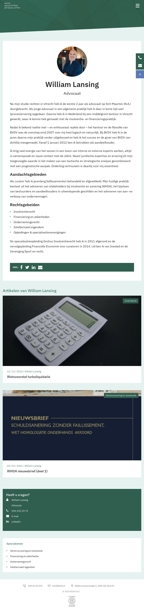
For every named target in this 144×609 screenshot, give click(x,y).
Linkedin (16, 521)
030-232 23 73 (20, 510)
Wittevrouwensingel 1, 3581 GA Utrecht (94, 585)
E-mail (15, 516)
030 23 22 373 (35, 585)
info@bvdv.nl (58, 585)
